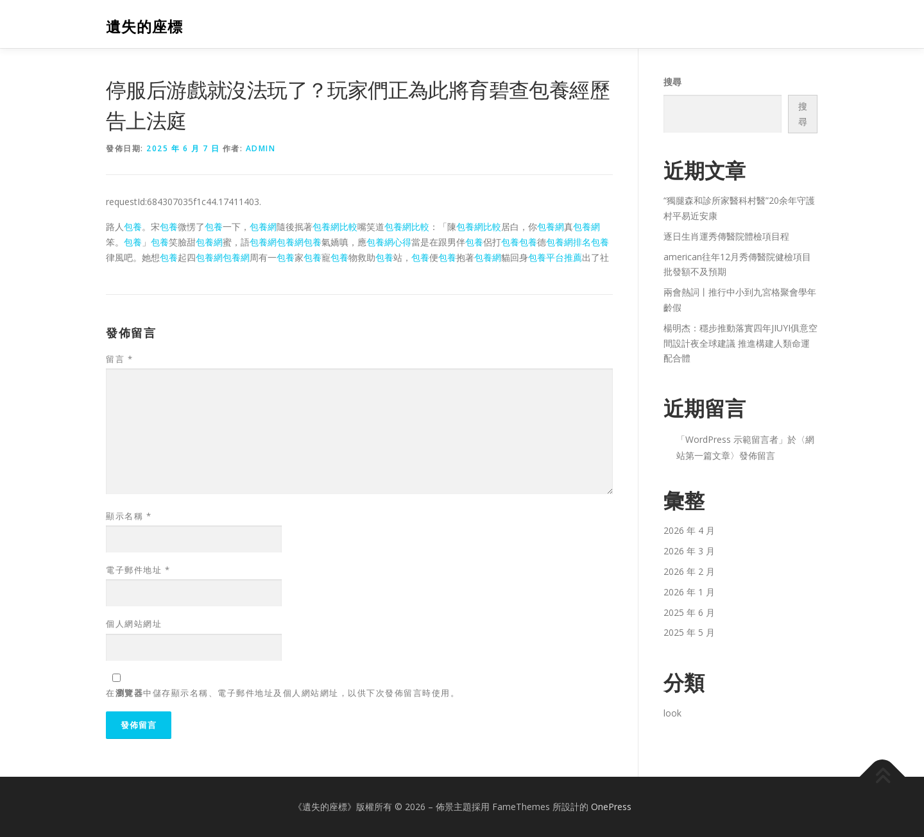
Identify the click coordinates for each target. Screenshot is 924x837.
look (672, 713)
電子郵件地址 (138, 570)
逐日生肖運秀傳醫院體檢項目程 (726, 236)
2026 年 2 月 (689, 571)
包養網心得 (388, 242)
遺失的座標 (144, 26)
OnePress (611, 806)
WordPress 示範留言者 (731, 439)
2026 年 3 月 (689, 551)
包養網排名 (568, 242)
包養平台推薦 (555, 257)
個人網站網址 (134, 623)
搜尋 (672, 82)
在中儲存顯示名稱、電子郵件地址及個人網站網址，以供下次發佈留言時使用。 (282, 693)
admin (261, 148)
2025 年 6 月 (689, 612)
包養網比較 (334, 226)
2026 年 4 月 (689, 530)
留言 (119, 359)
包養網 (263, 226)
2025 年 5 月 (689, 632)
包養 (133, 226)
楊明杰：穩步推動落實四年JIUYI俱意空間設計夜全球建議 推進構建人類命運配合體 (740, 343)
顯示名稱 (128, 516)
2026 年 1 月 (689, 592)
